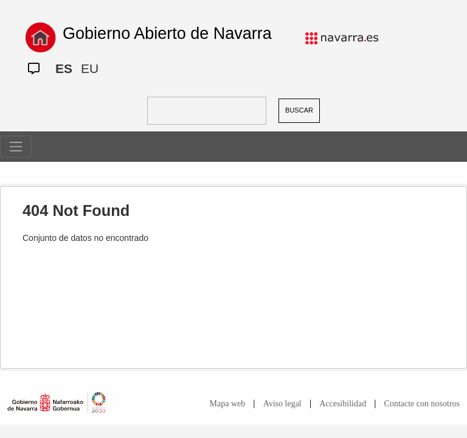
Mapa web (228, 403)
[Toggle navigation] (16, 147)
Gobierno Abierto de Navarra (167, 33)
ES (63, 68)
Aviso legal (282, 403)
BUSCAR (299, 110)
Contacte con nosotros (422, 403)
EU (90, 68)
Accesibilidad (342, 403)
